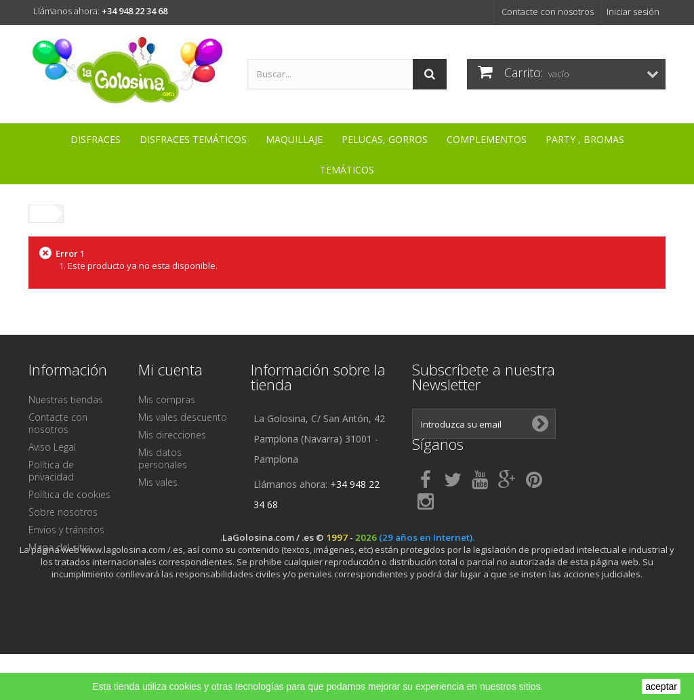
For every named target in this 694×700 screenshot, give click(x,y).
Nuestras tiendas (65, 399)
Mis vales (158, 482)
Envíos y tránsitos (66, 529)
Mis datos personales (162, 458)
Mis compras (166, 399)
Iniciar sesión (633, 11)
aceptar (661, 686)
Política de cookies (69, 494)
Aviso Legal (52, 446)
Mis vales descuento (182, 417)
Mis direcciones (172, 434)
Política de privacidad (51, 470)
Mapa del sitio (59, 547)
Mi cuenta (170, 369)
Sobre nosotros (63, 512)
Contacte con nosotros (548, 11)
